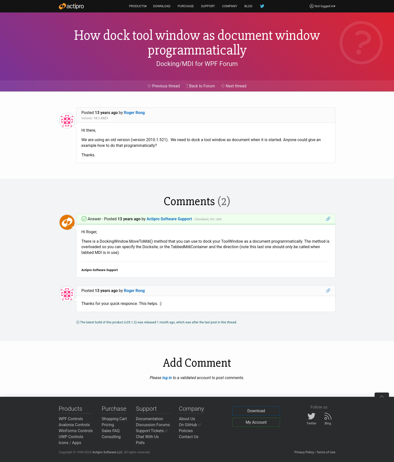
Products (70, 408)
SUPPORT (208, 6)
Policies (186, 430)
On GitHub (190, 424)
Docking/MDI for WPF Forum (197, 63)
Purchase (114, 408)
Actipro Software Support (169, 219)
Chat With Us (147, 436)
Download (256, 410)
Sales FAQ (111, 430)
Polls (140, 442)
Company (191, 408)
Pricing (108, 424)
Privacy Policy (304, 452)
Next (233, 86)
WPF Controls (71, 418)
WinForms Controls (76, 430)
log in (167, 377)
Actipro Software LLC (107, 452)
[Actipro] (71, 6)
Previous (164, 86)
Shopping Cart (114, 418)
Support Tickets (151, 430)
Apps (76, 442)
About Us (187, 418)
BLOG (248, 6)
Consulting (111, 436)
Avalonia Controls (74, 424)
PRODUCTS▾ (138, 6)
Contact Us (189, 436)
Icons (64, 442)
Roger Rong (134, 112)
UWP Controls (71, 436)
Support (146, 408)
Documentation (149, 418)
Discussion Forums (153, 424)
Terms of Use (325, 452)
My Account (256, 422)
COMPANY (229, 6)
